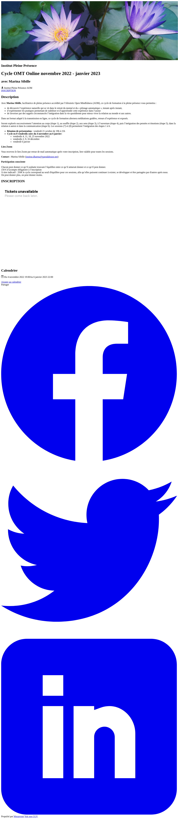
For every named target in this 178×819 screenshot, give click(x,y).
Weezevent (19, 816)
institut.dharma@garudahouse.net (42, 156)
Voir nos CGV (31, 816)
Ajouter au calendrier (11, 282)
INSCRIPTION (8, 90)
